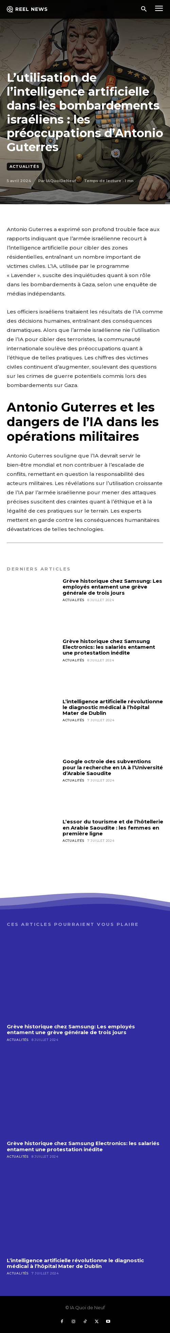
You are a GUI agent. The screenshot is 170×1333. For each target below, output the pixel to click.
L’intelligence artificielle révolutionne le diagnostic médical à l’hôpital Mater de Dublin (113, 707)
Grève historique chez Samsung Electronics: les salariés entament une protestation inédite (109, 647)
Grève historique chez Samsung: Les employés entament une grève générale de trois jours (112, 587)
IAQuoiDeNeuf (61, 180)
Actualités (24, 167)
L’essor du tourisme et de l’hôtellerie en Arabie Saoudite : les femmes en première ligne (113, 827)
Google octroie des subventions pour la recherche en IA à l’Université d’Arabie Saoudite (113, 767)
